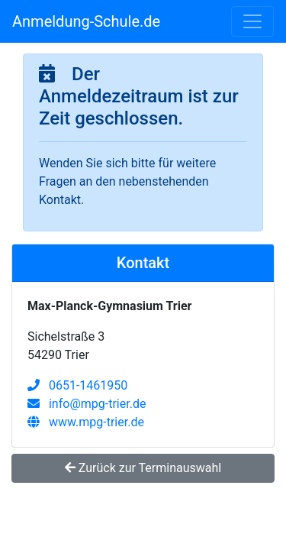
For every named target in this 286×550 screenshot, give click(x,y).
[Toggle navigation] (252, 21)
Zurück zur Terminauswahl (143, 468)
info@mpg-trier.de (86, 403)
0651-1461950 (77, 385)
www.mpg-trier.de (85, 422)
